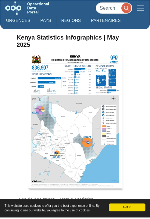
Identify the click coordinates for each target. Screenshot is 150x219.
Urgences (18, 20)
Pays (45, 20)
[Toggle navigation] (140, 8)
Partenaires (106, 20)
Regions (71, 20)
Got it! (127, 207)
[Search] (114, 8)
